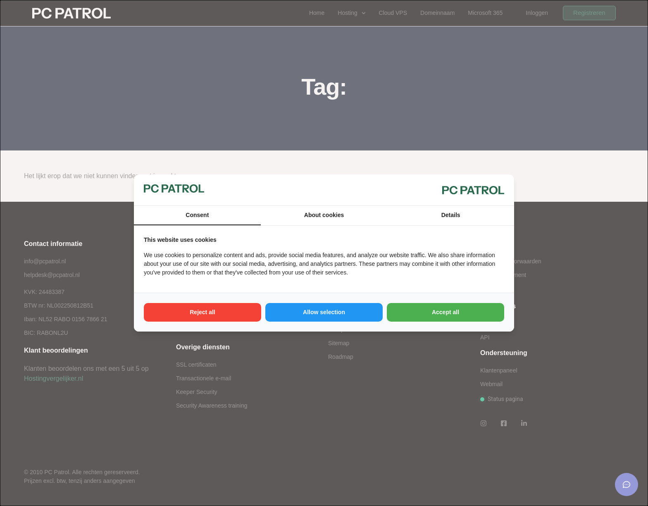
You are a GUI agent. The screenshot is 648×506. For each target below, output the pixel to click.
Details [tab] (450, 215)
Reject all (202, 312)
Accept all (445, 312)
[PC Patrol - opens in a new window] (473, 190)
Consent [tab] (197, 215)
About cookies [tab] (324, 215)
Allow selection (324, 312)
